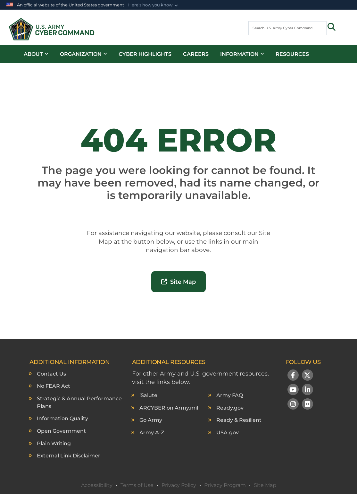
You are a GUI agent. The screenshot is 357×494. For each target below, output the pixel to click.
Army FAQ (229, 395)
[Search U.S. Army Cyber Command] (287, 28)
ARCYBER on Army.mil (168, 408)
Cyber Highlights (145, 54)
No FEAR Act (53, 386)
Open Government (61, 431)
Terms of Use (137, 485)
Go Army (150, 420)
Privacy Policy (179, 485)
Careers (196, 54)
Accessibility (96, 485)
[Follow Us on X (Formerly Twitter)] (307, 376)
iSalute (148, 395)
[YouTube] (293, 390)
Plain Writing (54, 443)
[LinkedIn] (307, 390)
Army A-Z (151, 432)
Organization (83, 54)
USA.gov (227, 432)
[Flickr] (307, 405)
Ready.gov (230, 408)
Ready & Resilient (239, 420)
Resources (292, 54)
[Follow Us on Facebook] (293, 376)
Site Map (178, 281)
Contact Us (51, 374)
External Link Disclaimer (68, 456)
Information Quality (62, 418)
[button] (153, 5)
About (36, 54)
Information (242, 54)
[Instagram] (293, 405)
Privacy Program (225, 485)
